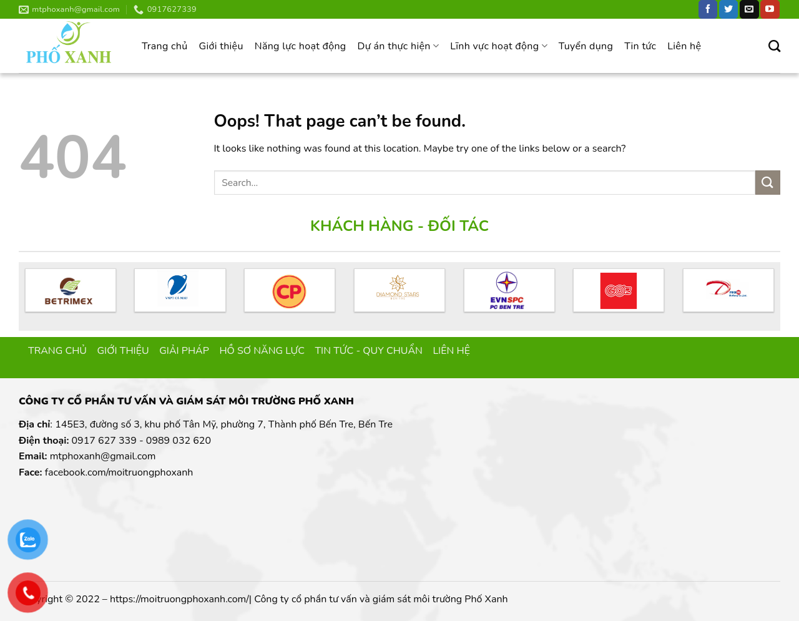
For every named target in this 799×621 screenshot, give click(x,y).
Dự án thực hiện (398, 46)
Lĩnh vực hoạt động (498, 46)
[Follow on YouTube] (769, 9)
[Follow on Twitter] (728, 9)
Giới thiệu (221, 46)
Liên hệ (684, 46)
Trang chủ (164, 46)
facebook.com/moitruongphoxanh (119, 472)
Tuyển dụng (586, 46)
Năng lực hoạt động (300, 46)
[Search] (774, 45)
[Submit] (767, 182)
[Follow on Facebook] (708, 9)
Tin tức (640, 46)
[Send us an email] (749, 9)
